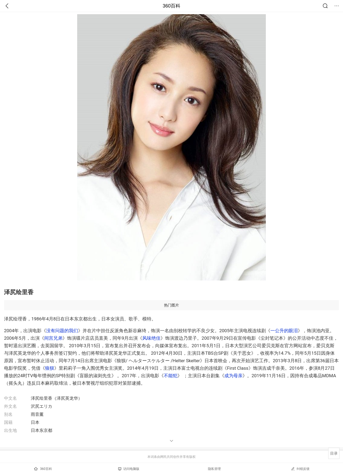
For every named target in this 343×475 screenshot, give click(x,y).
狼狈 (49, 368)
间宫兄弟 (53, 338)
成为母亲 (233, 375)
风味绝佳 (151, 338)
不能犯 (170, 375)
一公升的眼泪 (284, 330)
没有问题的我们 (62, 330)
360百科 (171, 6)
